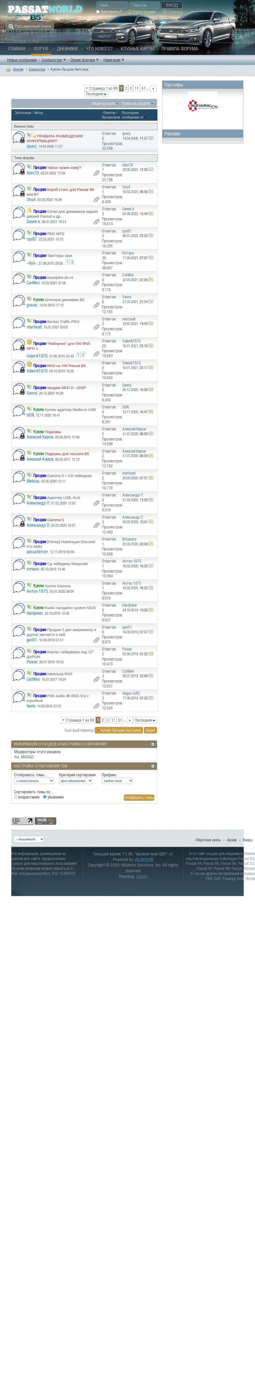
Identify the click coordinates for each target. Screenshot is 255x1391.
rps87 (32, 239)
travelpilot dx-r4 (60, 277)
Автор (38, 112)
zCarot (141, 876)
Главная (16, 48)
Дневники (67, 48)
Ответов (109, 112)
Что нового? (99, 48)
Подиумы (53, 432)
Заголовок (23, 112)
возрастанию (27, 797)
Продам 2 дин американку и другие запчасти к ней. (61, 632)
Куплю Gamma (58, 586)
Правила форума (180, 48)
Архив (232, 839)
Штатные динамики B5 (64, 300)
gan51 (32, 639)
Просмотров (111, 117)
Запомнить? (109, 11)
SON (30, 415)
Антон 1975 (37, 591)
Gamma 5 (55, 520)
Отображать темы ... (31, 774)
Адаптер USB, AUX (63, 497)
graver (32, 305)
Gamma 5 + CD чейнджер (69, 475)
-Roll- (32, 263)
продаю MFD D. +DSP (66, 388)
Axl (16, 756)
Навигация (111, 59)
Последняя (96, 93)
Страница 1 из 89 (103, 88)
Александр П (38, 503)
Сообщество (51, 59)
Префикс (109, 774)
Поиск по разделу (136, 103)
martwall (34, 327)
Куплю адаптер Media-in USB (70, 409)
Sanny (32, 393)
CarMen (33, 282)
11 (137, 88)
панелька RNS (59, 674)
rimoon (33, 569)
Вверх (150, 730)
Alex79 (33, 172)
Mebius (33, 481)
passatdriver (37, 551)
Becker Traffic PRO (63, 321)
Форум (41, 48)
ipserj (31, 146)
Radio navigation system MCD (70, 608)
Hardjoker (35, 613)
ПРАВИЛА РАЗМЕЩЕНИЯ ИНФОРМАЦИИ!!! (55, 138)
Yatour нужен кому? (64, 167)
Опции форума (82, 59)
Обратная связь (208, 839)
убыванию (53, 797)
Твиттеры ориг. (60, 255)
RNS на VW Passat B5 (66, 366)
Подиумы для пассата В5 (67, 454)
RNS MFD (55, 233)
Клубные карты (137, 48)
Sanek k (33, 221)
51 (143, 88)
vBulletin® (144, 859)
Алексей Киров (40, 436)
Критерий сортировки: (77, 774)
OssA (31, 199)
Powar (32, 661)
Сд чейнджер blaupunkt (67, 563)
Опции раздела (104, 103)
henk (31, 705)
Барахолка (37, 69)
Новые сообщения (22, 59)
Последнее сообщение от (134, 114)
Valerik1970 (37, 356)
